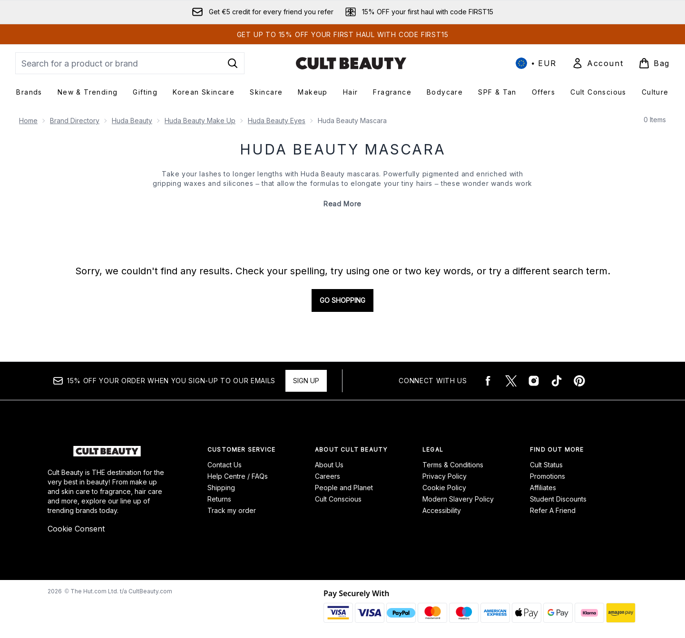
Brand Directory (74, 120)
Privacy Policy (444, 476)
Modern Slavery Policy (458, 499)
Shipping (221, 487)
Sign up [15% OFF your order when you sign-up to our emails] (306, 381)
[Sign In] (597, 63)
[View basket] (654, 63)
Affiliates (543, 487)
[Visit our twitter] (510, 381)
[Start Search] (232, 63)
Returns (219, 499)
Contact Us (224, 465)
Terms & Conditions (452, 465)
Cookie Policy (444, 487)
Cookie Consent (76, 528)
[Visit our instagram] (533, 381)
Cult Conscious (338, 499)
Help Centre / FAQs (237, 476)
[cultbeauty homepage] (351, 63)
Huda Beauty (132, 120)
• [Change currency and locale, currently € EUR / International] (536, 63)
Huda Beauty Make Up (200, 120)
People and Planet (344, 487)
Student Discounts (558, 499)
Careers (327, 476)
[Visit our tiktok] (556, 381)
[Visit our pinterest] (579, 381)
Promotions (547, 476)
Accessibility (441, 510)
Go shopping (342, 300)
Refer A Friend (553, 510)
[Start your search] (130, 63)
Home (28, 120)
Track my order (231, 510)
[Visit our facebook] (488, 381)
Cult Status (546, 465)
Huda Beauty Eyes (276, 120)
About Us (329, 465)
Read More (342, 204)
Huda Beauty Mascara (343, 149)
